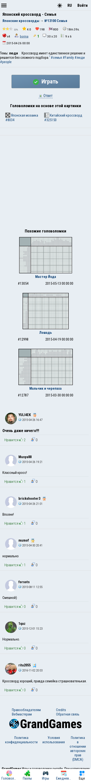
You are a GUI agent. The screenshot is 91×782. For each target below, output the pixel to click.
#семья (56, 57)
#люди (79, 57)
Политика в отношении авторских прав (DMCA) (78, 749)
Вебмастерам (22, 714)
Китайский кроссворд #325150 (63, 117)
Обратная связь (67, 714)
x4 (6, 36)
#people (6, 62)
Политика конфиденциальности (21, 740)
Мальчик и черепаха (45, 388)
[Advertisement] (45, 183)
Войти (82, 5)
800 (53, 29)
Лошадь (45, 332)
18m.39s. (71, 29)
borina (24, 36)
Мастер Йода (45, 277)
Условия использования (53, 740)
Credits (61, 710)
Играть (45, 81)
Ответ (46, 95)
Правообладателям (26, 710)
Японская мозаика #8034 (21, 117)
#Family (68, 57)
